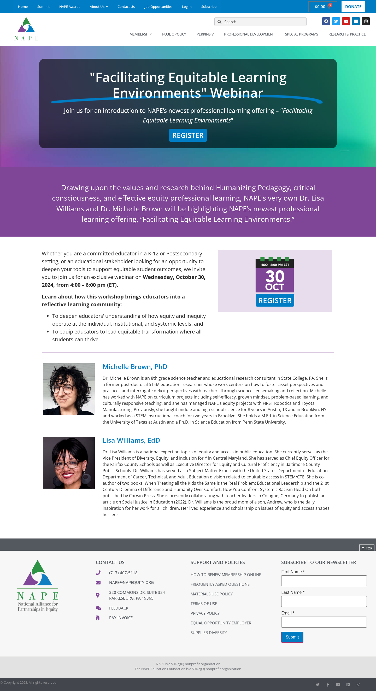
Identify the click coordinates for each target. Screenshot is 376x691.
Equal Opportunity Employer (221, 622)
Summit (43, 6)
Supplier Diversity (209, 632)
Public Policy (175, 34)
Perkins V (206, 34)
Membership (142, 34)
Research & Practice (348, 34)
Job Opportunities (158, 6)
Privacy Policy (205, 613)
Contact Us (126, 6)
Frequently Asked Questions (220, 584)
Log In (187, 6)
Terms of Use (204, 603)
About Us (99, 6)
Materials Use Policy (212, 593)
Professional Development (250, 34)
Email (287, 613)
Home (23, 6)
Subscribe (208, 6)
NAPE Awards (69, 6)
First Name (292, 572)
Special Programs (303, 34)
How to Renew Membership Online (226, 574)
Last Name (292, 592)
